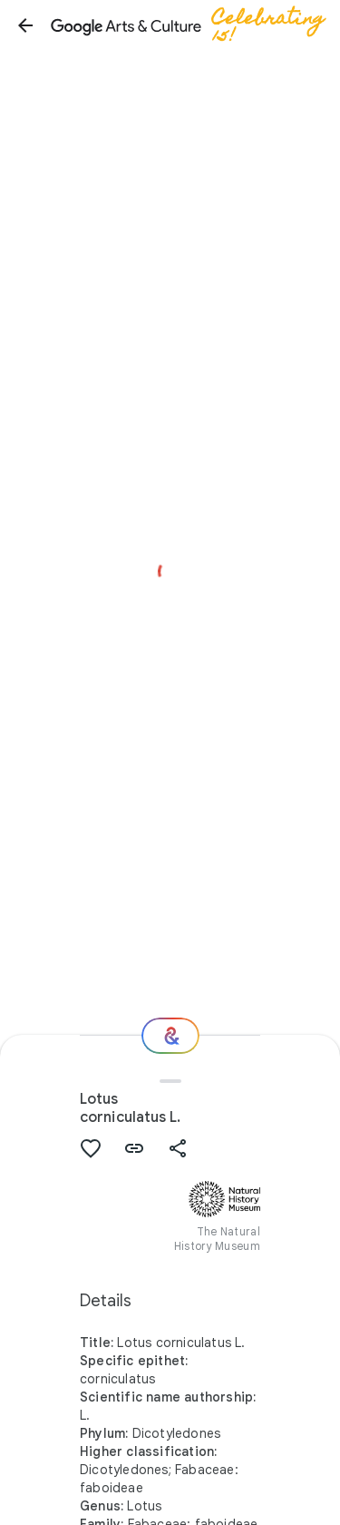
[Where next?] (170, 1036)
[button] (25, 25)
